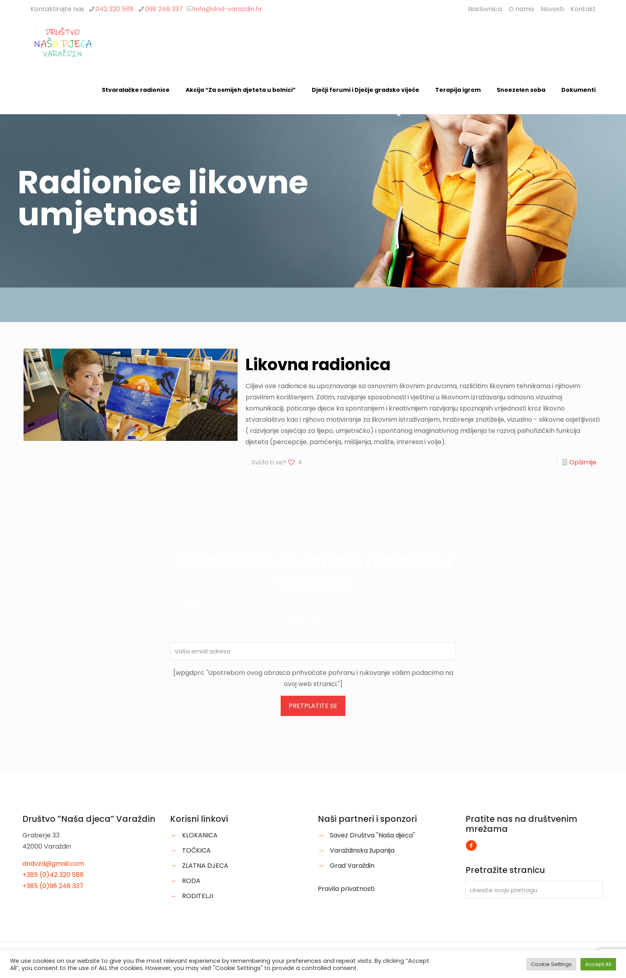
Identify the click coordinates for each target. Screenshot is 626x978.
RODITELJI (197, 896)
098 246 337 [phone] (164, 9)
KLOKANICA (200, 835)
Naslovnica (485, 9)
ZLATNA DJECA (205, 865)
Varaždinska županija (362, 850)
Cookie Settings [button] (551, 964)
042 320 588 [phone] (114, 9)
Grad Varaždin (352, 865)
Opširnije (582, 462)
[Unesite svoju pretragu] (535, 890)
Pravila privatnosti (346, 888)
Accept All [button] (598, 964)
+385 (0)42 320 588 (53, 874)
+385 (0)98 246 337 (52, 886)
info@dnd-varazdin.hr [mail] (228, 9)
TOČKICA (196, 850)
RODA (191, 880)
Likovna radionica (318, 364)
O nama (521, 9)
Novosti (552, 9)
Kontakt (583, 9)
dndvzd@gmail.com (53, 863)
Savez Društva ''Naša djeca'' (372, 835)
